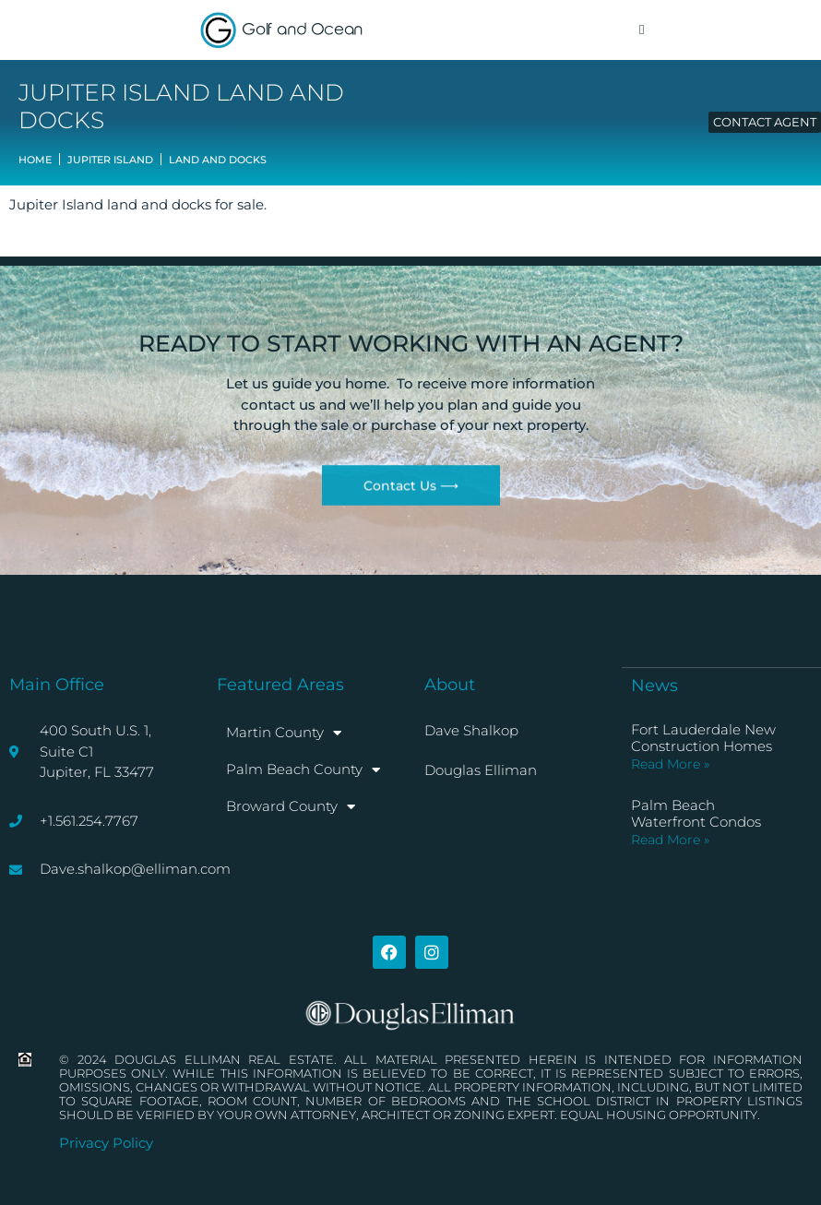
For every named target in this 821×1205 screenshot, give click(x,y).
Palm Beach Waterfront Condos (696, 813)
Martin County (283, 733)
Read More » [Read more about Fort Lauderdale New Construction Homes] (670, 764)
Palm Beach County (303, 770)
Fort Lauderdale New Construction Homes (703, 738)
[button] (642, 30)
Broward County (290, 807)
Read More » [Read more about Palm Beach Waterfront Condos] (670, 839)
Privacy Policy (106, 1142)
